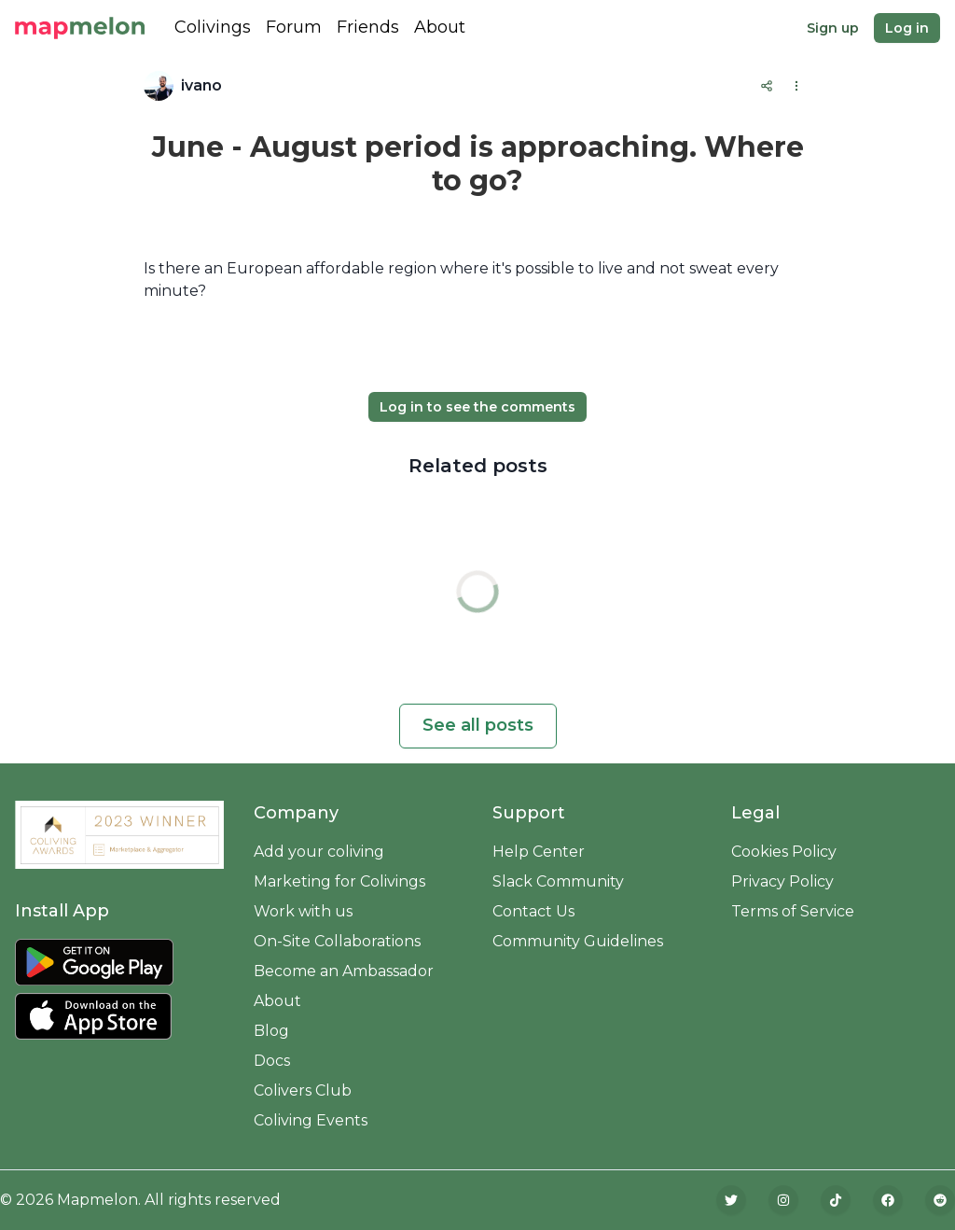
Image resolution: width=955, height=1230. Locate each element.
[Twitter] (731, 1200)
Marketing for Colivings (339, 881)
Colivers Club (303, 1090)
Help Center (538, 851)
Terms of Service (792, 911)
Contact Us (533, 911)
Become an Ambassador (344, 971)
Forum (294, 27)
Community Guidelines (577, 941)
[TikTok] (836, 1200)
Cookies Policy (784, 851)
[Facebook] (888, 1200)
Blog (271, 1031)
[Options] (796, 86)
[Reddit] (940, 1200)
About (439, 27)
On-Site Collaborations (337, 941)
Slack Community (558, 881)
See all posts (477, 725)
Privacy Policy (782, 881)
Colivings (212, 27)
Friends (368, 27)
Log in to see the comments (477, 406)
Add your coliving (319, 851)
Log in (907, 28)
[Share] (767, 86)
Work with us (303, 911)
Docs (272, 1060)
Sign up (833, 28)
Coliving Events (310, 1120)
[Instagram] (783, 1200)
